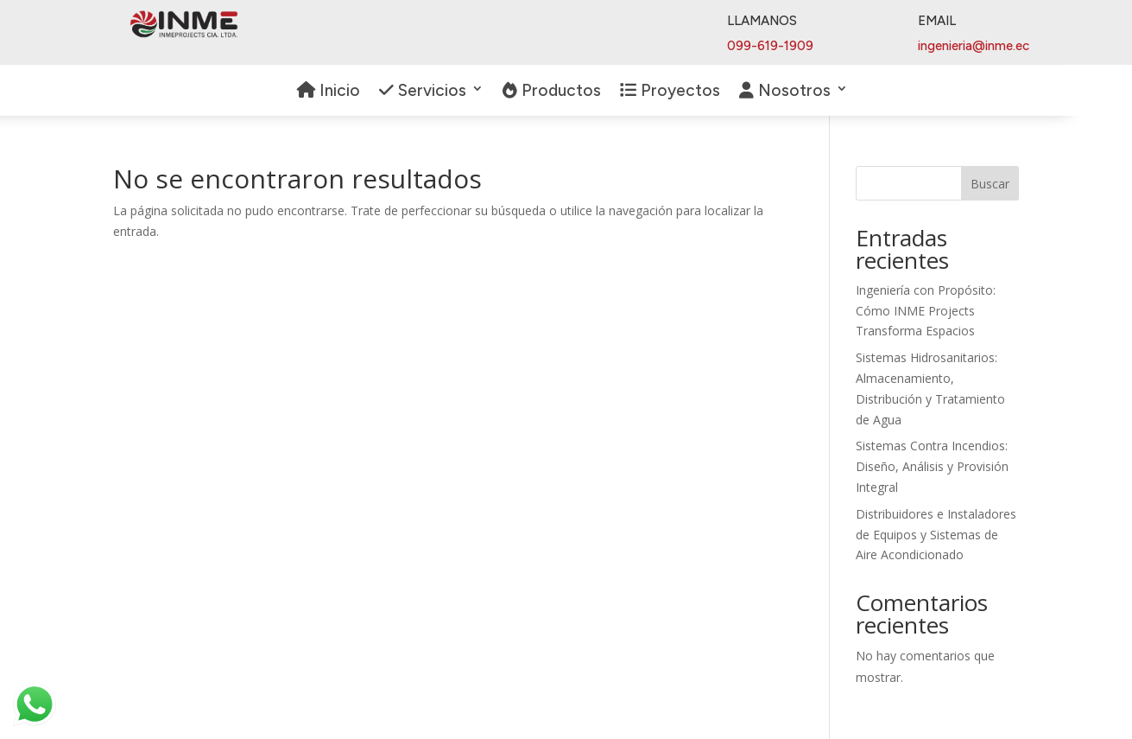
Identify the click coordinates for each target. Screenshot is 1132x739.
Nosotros (785, 91)
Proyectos (670, 91)
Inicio (328, 91)
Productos (552, 91)
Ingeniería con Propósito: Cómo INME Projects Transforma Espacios (926, 311)
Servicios (422, 91)
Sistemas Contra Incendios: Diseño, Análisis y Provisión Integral (932, 466)
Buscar (990, 183)
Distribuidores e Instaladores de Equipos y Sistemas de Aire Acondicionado (936, 535)
